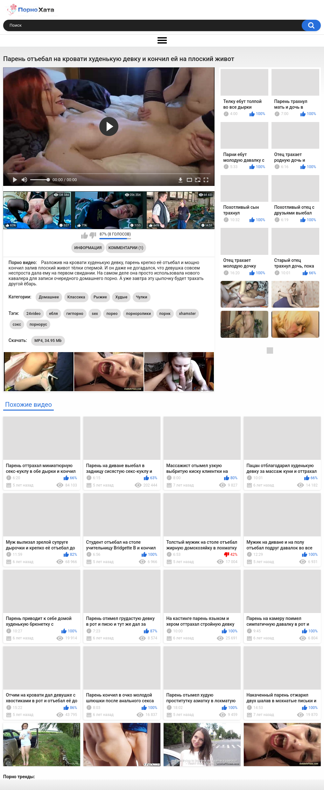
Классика (76, 297)
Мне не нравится (92, 235)
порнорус (38, 324)
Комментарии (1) (126, 248)
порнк (165, 313)
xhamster (187, 313)
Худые (121, 297)
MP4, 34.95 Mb (47, 340)
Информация (88, 248)
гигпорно (75, 313)
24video (33, 313)
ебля (53, 313)
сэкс (17, 324)
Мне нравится (84, 235)
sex (95, 313)
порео (111, 313)
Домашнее (49, 297)
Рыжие (100, 297)
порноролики (138, 313)
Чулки (141, 297)
